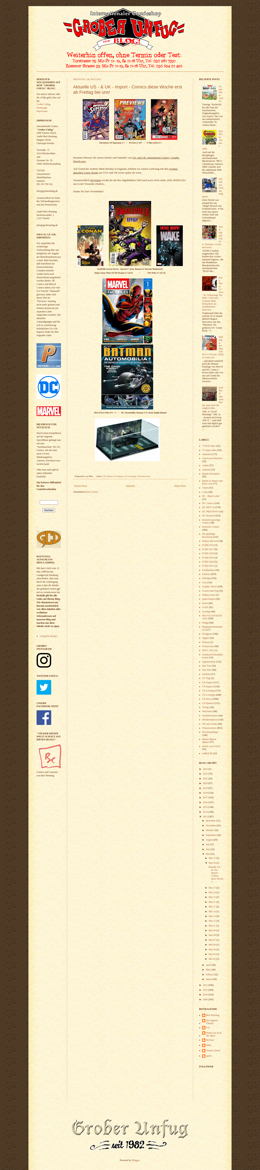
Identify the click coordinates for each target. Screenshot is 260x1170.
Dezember (211, 820)
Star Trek (206, 665)
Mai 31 (212, 858)
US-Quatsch (208, 703)
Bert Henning (212, 1015)
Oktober (210, 830)
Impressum (42, 111)
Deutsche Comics (210, 526)
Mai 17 (212, 906)
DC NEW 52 (208, 507)
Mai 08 (212, 935)
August (209, 839)
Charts (205, 487)
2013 (205, 816)
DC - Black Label (210, 496)
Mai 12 (212, 920)
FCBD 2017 (208, 549)
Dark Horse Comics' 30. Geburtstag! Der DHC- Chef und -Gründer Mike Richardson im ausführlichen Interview (212, 293)
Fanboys (206, 574)
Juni (208, 849)
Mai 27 (212, 887)
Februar (210, 974)
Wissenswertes (144, 476)
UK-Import (108, 476)
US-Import (119, 476)
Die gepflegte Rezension (208, 535)
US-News (207, 698)
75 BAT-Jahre (209, 445)
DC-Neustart (208, 515)
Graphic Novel (209, 586)
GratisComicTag (210, 590)
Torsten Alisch (213, 1050)
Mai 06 (212, 944)
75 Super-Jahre (209, 450)
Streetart (206, 674)
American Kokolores (212, 458)
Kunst (205, 603)
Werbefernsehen (210, 715)
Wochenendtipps (210, 732)
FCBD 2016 (208, 545)
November (211, 825)
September (211, 835)
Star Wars (206, 669)
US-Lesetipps (130, 476)
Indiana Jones (209, 594)
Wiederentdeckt (209, 719)
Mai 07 (212, 940)
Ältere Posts (180, 486)
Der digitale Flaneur (212, 1022)
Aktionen (206, 454)
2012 (205, 985)
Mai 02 (212, 958)
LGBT (205, 607)
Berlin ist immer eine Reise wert (212, 482)
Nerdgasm (207, 633)
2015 (205, 807)
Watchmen (207, 711)
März (208, 969)
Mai (208, 854)
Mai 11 (212, 925)
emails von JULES (211, 746)
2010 (205, 994)
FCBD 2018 (208, 553)
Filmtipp (206, 578)
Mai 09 (212, 930)
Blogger (136, 1160)
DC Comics (207, 503)
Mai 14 (212, 916)
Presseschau (208, 646)
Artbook (206, 469)
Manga (205, 622)
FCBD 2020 (208, 561)
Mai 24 (212, 892)
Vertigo (205, 707)
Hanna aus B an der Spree (214, 1034)
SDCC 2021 (208, 650)
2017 (205, 797)
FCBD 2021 (208, 565)
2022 (205, 773)
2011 (205, 990)
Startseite (130, 486)
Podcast (206, 642)
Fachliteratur (208, 570)
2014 (205, 811)
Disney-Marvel (209, 541)
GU (208, 1027)
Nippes (205, 638)
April (208, 965)
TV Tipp (206, 678)
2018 (205, 792)
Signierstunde (209, 661)
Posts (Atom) (91, 491)
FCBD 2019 (208, 557)
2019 (205, 788)
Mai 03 (212, 954)
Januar (209, 979)
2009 (205, 999)
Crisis (205, 492)
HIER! (177, 180)
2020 (205, 783)
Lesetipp (206, 611)
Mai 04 (212, 949)
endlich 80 (207, 753)
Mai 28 (212, 862)
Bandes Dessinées (211, 473)
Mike (208, 1045)
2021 (205, 778)
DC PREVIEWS (210, 511)
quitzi (209, 1055)
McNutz (210, 1040)
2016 (205, 802)
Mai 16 (212, 911)
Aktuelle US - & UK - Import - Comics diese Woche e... (215, 874)
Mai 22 (212, 897)
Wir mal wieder (209, 723)
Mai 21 (212, 902)
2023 (205, 769)
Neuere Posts (80, 486)
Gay (204, 582)
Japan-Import (208, 598)
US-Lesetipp (208, 690)
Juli (208, 844)
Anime (205, 465)
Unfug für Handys (48, 636)
